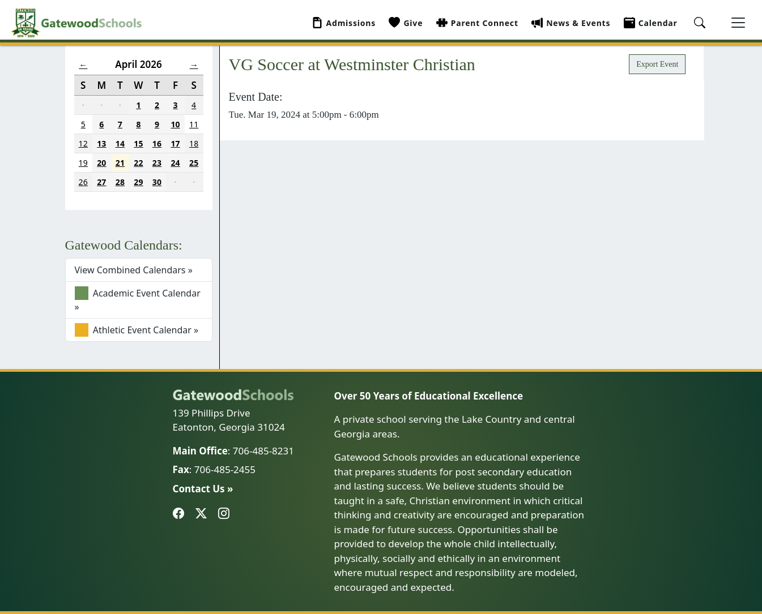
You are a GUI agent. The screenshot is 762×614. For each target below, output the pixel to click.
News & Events (570, 23)
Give (406, 23)
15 (138, 143)
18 (193, 143)
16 (156, 143)
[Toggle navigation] (738, 22)
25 (193, 162)
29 (138, 182)
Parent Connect (477, 23)
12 (83, 143)
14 (120, 143)
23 (156, 162)
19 (83, 162)
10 (175, 124)
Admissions (344, 23)
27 (101, 182)
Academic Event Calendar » (138, 299)
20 (101, 162)
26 (83, 182)
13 (101, 143)
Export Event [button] (657, 64)
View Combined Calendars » (134, 270)
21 (120, 162)
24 (175, 162)
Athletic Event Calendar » (137, 330)
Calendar (651, 23)
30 (156, 182)
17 (175, 143)
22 (138, 162)
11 (193, 124)
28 (120, 182)
